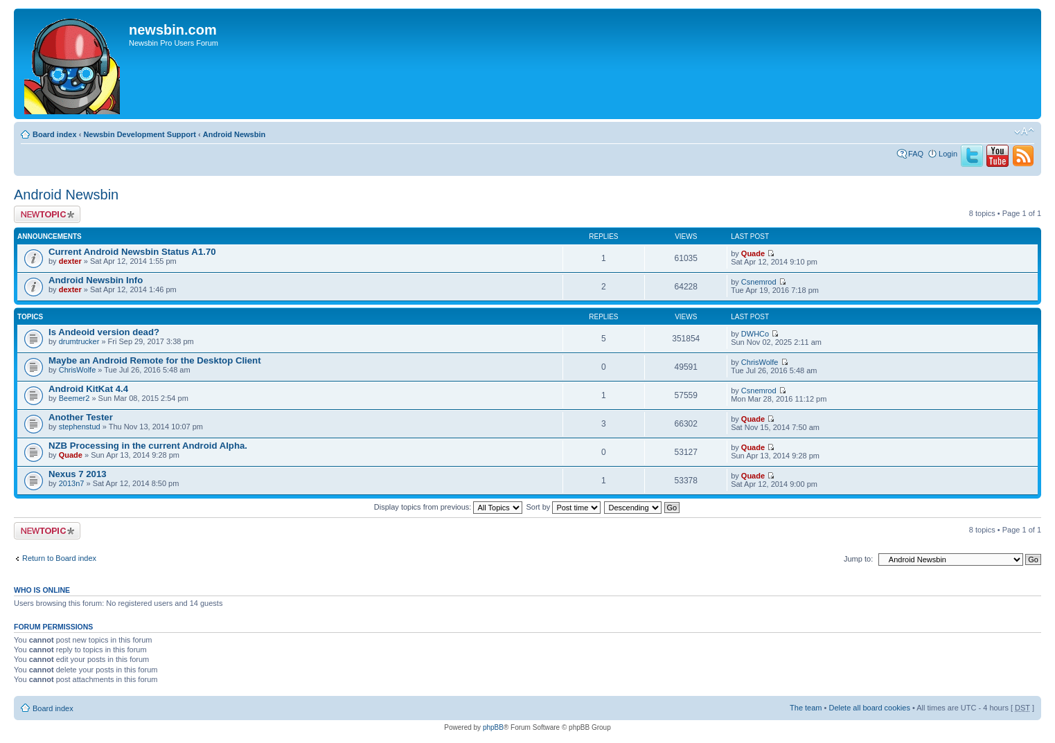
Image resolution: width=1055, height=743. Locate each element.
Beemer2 (74, 398)
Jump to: (858, 559)
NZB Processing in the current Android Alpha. (147, 445)
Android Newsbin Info (95, 280)
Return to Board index (59, 558)
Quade (753, 253)
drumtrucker (79, 341)
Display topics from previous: (448, 507)
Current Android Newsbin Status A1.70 (132, 252)
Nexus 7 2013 (77, 474)
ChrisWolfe (77, 370)
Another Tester (80, 417)
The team (806, 708)
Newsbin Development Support (139, 134)
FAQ (915, 154)
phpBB (493, 727)
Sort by (563, 507)
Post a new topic (47, 214)
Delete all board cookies (869, 708)
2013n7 (72, 483)
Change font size (1024, 131)
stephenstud (79, 426)
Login (948, 154)
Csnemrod (759, 282)
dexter (70, 261)
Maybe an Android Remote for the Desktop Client (154, 360)
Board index (55, 134)
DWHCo (755, 334)
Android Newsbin (234, 134)
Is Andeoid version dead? (103, 332)
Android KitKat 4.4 (88, 389)
